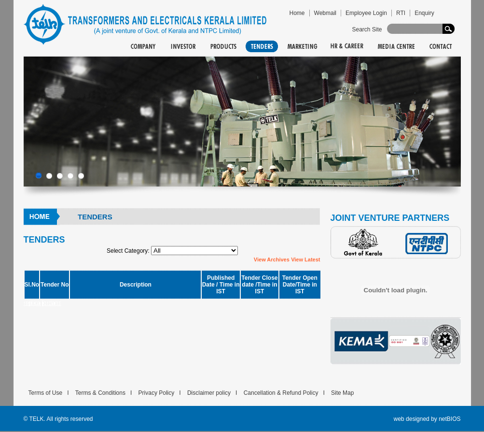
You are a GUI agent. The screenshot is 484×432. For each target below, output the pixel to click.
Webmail (325, 13)
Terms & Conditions (100, 392)
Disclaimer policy (209, 392)
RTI (400, 13)
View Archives (272, 259)
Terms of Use (45, 392)
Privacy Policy (156, 392)
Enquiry (424, 13)
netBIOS (449, 419)
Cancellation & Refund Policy (281, 392)
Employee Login (366, 13)
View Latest (305, 259)
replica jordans (42, 303)
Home (297, 13)
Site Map (342, 392)
